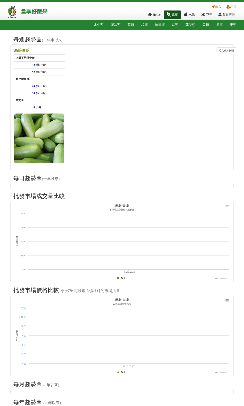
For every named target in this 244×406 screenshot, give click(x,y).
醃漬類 (160, 25)
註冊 (231, 6)
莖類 (131, 25)
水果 (189, 14)
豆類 (205, 25)
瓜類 (219, 25)
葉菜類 (190, 25)
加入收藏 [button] (226, 50)
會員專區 (226, 14)
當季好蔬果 (34, 11)
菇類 (175, 25)
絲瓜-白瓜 (21, 50)
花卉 (206, 14)
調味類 (115, 25)
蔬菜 (172, 14)
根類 (144, 25)
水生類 (99, 25)
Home (154, 14)
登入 (216, 6)
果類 (233, 25)
